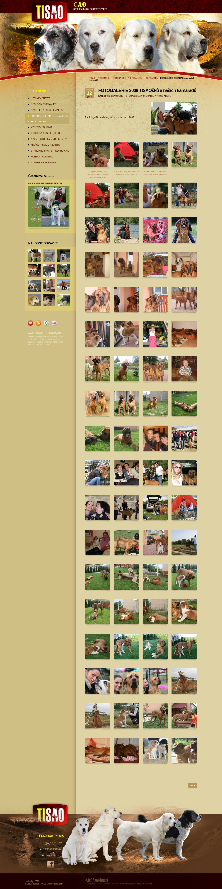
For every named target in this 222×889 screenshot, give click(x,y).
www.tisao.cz (52, 855)
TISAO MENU (103, 78)
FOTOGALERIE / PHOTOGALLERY (128, 78)
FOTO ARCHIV (152, 78)
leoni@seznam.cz (52, 848)
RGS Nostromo (141, 881)
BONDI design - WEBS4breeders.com (44, 884)
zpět (192, 786)
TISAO (68, 12)
